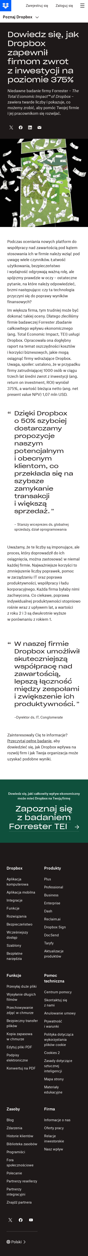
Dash (48, 911)
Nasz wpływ (53, 1149)
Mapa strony (54, 1079)
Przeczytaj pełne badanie (29, 741)
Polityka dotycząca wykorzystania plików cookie (58, 1039)
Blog (10, 1120)
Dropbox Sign (55, 927)
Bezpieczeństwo (19, 924)
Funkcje (13, 908)
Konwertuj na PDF (21, 1068)
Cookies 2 (52, 1053)
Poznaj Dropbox (21, 17)
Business (51, 895)
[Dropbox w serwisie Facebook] (20, 1220)
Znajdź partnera (19, 1202)
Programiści (16, 1152)
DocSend (51, 935)
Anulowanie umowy (60, 1013)
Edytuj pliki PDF (19, 1047)
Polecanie (14, 1173)
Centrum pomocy (58, 992)
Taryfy (49, 943)
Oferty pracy (54, 1128)
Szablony (14, 945)
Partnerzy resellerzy (22, 1181)
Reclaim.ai (52, 919)
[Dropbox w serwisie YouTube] (31, 1220)
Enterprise (52, 903)
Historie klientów (20, 1136)
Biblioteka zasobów (22, 1144)
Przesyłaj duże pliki (22, 986)
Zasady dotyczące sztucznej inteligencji (58, 1066)
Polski (16, 1242)
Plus (47, 879)
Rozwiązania (17, 916)
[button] (44, 318)
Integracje (15, 900)
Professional (53, 887)
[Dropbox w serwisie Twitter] (10, 1220)
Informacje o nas (57, 1120)
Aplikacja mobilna (21, 892)
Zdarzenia (14, 1128)
